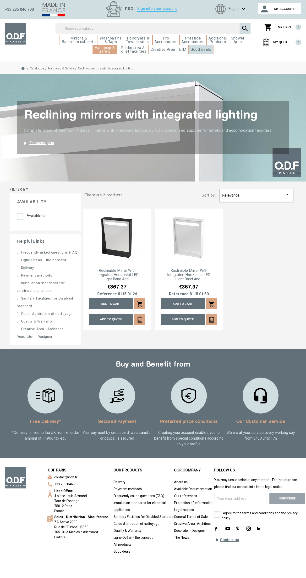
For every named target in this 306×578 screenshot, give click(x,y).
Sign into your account (157, 8)
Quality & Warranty (36, 321)
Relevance (256, 195)
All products (122, 544)
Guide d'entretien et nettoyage (46, 314)
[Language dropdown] (229, 9)
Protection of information (193, 503)
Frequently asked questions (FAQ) (49, 252)
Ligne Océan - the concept (43, 260)
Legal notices (184, 510)
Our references (185, 496)
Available (36, 215)
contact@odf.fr (65, 477)
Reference (107, 294)
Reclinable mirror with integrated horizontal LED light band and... (117, 274)
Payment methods (36, 275)
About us (181, 482)
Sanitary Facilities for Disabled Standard (144, 517)
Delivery (27, 268)
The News (181, 537)
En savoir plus (38, 143)
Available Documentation (193, 489)
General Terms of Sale (191, 517)
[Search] (153, 28)
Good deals (122, 551)
